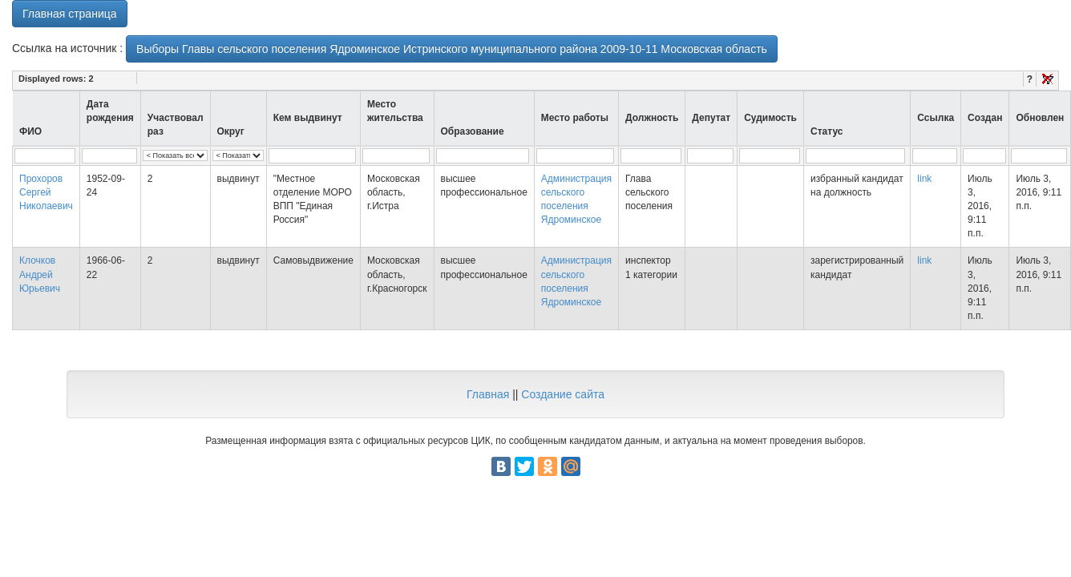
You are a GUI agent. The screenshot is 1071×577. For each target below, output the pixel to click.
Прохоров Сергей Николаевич (46, 192)
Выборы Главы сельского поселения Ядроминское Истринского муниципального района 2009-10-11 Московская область (451, 48)
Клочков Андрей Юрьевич (39, 274)
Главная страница (69, 13)
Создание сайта (562, 394)
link (924, 178)
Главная (488, 394)
